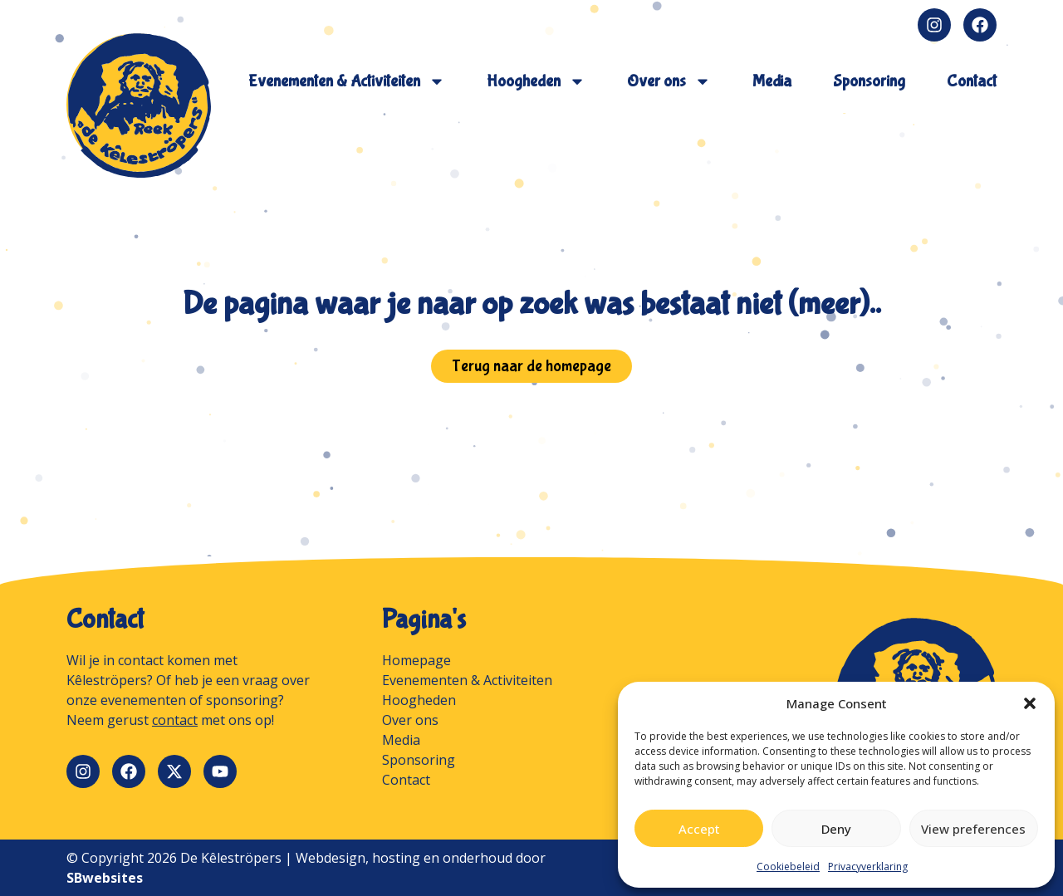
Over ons (669, 81)
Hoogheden (536, 81)
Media (771, 81)
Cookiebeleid (788, 866)
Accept (699, 828)
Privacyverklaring (868, 866)
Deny (836, 828)
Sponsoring (869, 81)
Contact (972, 81)
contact (175, 720)
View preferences (973, 828)
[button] (1029, 703)
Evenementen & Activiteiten (346, 81)
